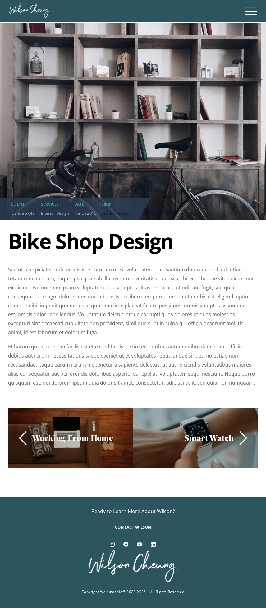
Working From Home (72, 437)
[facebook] (126, 543)
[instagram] (112, 543)
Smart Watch (209, 437)
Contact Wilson (133, 527)
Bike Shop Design (90, 241)
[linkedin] (153, 543)
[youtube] (139, 543)
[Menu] (251, 11)
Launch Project (115, 213)
